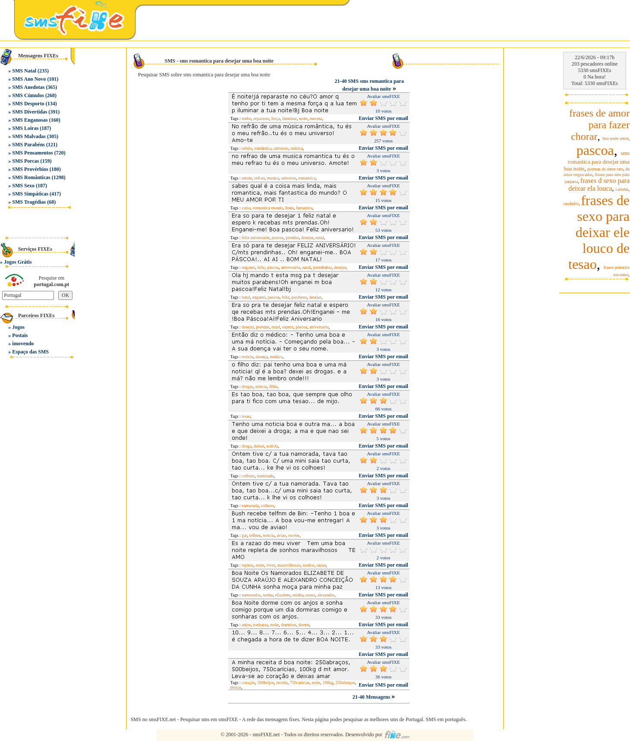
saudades (571, 203)
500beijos (265, 682)
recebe (293, 535)
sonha (268, 595)
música (296, 148)
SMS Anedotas (28, 87)
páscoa (273, 267)
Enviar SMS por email (383, 118)
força (275, 118)
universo (281, 148)
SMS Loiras (25, 128)
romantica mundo (268, 207)
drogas (247, 386)
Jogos (18, 327)
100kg (327, 682)
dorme (304, 624)
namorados (251, 595)
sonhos (308, 565)
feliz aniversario (256, 237)
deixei (259, 446)
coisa (246, 207)
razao (321, 565)
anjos (246, 624)
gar (244, 535)
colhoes (248, 475)
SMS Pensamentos (32, 153)
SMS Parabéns (28, 145)
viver (270, 565)
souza (310, 595)
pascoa (278, 237)
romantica (306, 178)
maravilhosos (288, 565)
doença (261, 356)
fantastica (304, 207)
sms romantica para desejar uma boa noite (597, 161)
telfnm (255, 535)
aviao (281, 535)
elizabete (282, 595)
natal (319, 237)
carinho (622, 189)
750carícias (300, 682)
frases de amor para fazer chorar (599, 124)
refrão (247, 148)
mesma (316, 118)
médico (276, 356)
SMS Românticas (31, 177)
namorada (265, 475)
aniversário (290, 267)
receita (282, 682)
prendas (292, 237)
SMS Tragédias (29, 202)
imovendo (23, 344)
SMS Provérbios (30, 169)
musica (273, 178)
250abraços (345, 682)
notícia (247, 356)
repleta (247, 565)
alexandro (326, 595)
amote (247, 178)
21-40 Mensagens (372, 697)
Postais (20, 335)
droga (247, 446)
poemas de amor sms (605, 169)
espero (287, 327)
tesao (246, 416)
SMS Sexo (23, 186)
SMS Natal (24, 71)
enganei (248, 267)
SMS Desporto (28, 104)
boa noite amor (616, 138)
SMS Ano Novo (29, 79)
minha (298, 595)
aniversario (318, 327)
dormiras (288, 624)
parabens (299, 297)
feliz (261, 267)
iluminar (289, 118)
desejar (307, 237)
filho (273, 386)
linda (289, 207)
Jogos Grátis (18, 262)
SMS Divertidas (29, 112)
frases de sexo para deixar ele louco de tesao (599, 232)
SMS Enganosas (29, 120)
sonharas (260, 624)
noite (303, 118)
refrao (260, 178)
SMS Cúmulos (28, 95)
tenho (246, 118)
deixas (236, 687)
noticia (261, 386)
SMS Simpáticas (30, 194)
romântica (262, 148)
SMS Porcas (25, 161)
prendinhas (322, 267)
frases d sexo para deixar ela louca (599, 184)
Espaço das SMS (30, 352)
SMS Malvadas (29, 136)
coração (248, 682)
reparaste (261, 118)
